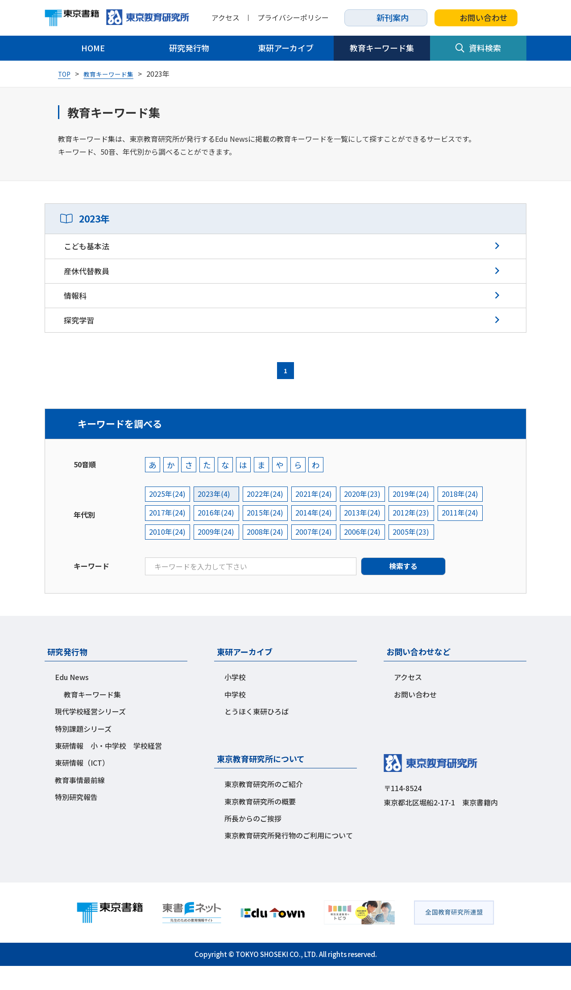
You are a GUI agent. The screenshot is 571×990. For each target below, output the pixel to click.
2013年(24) (367, 536)
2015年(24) (267, 536)
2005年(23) (417, 555)
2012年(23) (417, 536)
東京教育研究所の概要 (260, 825)
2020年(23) (367, 517)
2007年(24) (317, 555)
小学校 (235, 701)
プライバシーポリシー (293, 17)
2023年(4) (215, 517)
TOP (65, 73)
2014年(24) (317, 536)
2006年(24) (367, 555)
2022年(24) (267, 517)
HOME (93, 48)
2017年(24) (167, 536)
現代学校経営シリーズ (90, 735)
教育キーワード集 (382, 48)
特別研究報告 (76, 821)
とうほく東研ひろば (256, 735)
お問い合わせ (476, 17)
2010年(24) (167, 555)
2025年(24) (167, 517)
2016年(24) (217, 536)
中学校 (235, 718)
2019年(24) (417, 517)
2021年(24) (317, 517)
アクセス (225, 17)
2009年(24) (217, 555)
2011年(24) (467, 536)
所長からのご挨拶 (252, 842)
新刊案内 (386, 17)
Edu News (72, 701)
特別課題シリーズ (83, 752)
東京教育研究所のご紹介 (263, 808)
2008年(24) (267, 555)
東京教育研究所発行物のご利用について (288, 859)
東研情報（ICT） (82, 786)
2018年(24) (467, 517)
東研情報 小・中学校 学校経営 (108, 769)
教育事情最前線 (80, 804)
